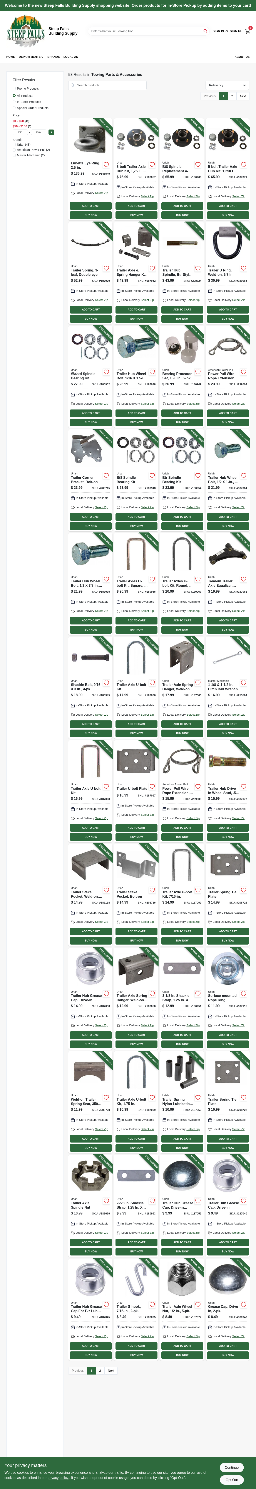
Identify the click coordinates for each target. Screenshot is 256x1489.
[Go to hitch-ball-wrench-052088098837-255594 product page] (228, 688)
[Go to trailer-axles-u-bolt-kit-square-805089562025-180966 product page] (136, 584)
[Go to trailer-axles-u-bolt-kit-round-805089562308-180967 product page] (182, 584)
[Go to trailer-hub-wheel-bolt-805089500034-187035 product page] (90, 584)
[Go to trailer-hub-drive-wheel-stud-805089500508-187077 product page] (228, 791)
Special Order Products (33, 108)
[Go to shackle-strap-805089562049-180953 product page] (136, 1206)
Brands (53, 56)
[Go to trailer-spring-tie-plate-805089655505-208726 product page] (228, 895)
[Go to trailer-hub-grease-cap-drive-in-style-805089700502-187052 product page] (182, 1206)
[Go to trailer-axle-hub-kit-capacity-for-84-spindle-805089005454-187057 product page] (136, 169)
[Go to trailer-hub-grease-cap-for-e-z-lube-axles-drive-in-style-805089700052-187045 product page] (90, 1310)
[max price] (38, 132)
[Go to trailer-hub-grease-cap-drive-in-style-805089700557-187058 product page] (90, 999)
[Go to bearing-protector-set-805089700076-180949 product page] (182, 377)
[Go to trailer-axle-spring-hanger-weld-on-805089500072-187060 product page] (182, 688)
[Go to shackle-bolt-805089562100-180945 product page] (90, 688)
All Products (25, 96)
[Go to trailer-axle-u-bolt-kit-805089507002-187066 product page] (136, 688)
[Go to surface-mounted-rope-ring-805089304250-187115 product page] (228, 999)
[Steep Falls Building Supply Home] (25, 31)
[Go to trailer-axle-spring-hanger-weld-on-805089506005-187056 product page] (136, 999)
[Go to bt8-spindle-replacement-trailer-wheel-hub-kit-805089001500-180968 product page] (182, 169)
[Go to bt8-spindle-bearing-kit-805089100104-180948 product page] (136, 480)
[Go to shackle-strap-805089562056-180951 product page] (182, 999)
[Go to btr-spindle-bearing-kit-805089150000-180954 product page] (182, 480)
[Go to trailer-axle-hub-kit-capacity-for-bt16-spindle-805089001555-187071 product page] (228, 169)
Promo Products (28, 88)
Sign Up (236, 31)
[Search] (205, 30)
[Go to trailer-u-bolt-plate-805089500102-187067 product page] (136, 791)
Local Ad (71, 56)
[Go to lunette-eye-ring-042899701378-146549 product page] (90, 169)
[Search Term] (149, 31)
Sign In (218, 31)
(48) (23, 144)
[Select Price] (51, 132)
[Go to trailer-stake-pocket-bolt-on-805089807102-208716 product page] (136, 895)
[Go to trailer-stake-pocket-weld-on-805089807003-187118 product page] (90, 895)
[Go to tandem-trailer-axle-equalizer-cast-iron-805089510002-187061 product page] (228, 584)
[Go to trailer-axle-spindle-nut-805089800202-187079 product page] (90, 1206)
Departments (30, 56)
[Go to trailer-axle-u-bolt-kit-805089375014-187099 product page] (136, 1102)
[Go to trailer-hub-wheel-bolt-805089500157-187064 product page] (228, 480)
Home (10, 56)
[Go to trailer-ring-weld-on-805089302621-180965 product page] (228, 273)
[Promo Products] (14, 88)
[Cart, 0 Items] (247, 31)
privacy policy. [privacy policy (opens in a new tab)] (58, 1478)
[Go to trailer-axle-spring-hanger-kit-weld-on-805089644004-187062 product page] (136, 273)
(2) (33, 150)
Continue (232, 1467)
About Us (242, 56)
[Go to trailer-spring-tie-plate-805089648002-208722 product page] (228, 1102)
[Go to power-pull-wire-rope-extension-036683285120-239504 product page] (228, 377)
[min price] (20, 132)
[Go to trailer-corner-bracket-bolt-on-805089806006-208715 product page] (90, 480)
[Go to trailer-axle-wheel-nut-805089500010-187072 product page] (182, 1310)
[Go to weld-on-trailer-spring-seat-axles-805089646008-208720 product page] (90, 1102)
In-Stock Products (29, 102)
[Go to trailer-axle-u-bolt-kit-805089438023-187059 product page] (182, 895)
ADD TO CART (91, 206)
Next (243, 96)
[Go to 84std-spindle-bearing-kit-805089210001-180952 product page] (90, 377)
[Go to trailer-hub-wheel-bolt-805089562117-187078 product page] (136, 377)
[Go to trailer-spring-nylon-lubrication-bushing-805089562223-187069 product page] (182, 1102)
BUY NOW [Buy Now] (91, 215)
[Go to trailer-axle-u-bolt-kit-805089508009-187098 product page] (90, 791)
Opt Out (232, 1480)
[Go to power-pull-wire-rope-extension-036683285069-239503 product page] (182, 791)
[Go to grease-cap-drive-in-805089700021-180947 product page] (228, 1310)
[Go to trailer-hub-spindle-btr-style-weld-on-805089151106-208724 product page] (182, 273)
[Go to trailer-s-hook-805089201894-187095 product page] (136, 1310)
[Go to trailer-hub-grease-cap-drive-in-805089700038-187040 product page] (228, 1206)
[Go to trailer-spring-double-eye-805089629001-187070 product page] (90, 273)
